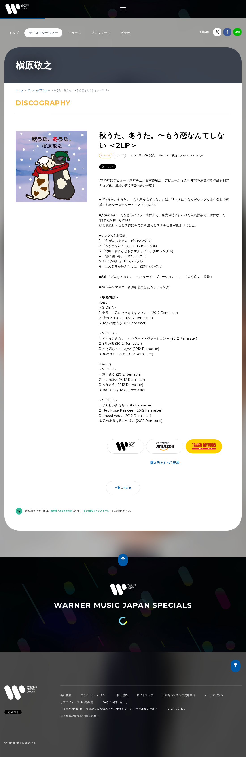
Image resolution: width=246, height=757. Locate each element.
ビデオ (125, 33)
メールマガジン (213, 695)
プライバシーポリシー (94, 695)
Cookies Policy (176, 709)
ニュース (74, 33)
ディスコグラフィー (43, 33)
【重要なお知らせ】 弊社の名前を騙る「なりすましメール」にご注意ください (108, 709)
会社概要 (65, 695)
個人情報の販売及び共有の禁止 (79, 716)
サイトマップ (145, 695)
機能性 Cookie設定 (61, 510)
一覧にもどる (123, 487)
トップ (14, 33)
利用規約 (122, 695)
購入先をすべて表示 (164, 463)
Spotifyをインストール (96, 510)
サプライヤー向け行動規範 (76, 702)
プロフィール (100, 33)
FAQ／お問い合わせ (115, 702)
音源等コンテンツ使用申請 (178, 695)
